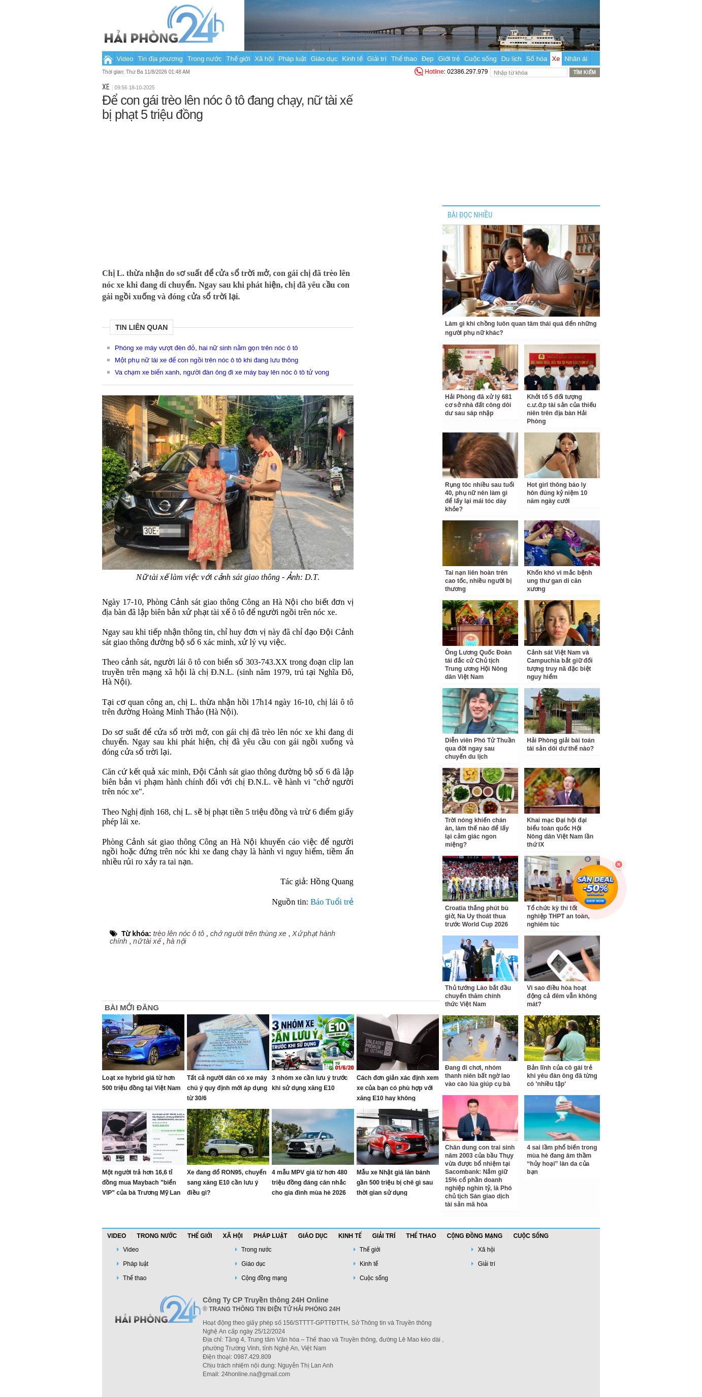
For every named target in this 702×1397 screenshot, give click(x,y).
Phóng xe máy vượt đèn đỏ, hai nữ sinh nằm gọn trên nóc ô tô (206, 348)
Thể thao (404, 59)
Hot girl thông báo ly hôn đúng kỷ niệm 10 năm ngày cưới (557, 493)
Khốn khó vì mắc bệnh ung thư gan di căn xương (559, 581)
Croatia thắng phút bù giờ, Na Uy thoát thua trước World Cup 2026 (476, 916)
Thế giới (238, 59)
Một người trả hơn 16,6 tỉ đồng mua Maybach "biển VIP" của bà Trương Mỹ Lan (141, 1182)
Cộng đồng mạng (475, 1235)
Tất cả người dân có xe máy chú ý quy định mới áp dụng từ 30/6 (227, 1088)
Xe (556, 59)
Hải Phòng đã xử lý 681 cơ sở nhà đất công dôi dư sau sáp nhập (478, 405)
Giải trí (377, 59)
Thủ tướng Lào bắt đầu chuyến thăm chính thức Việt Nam (478, 996)
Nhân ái (575, 59)
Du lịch (511, 59)
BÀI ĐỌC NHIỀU (470, 215)
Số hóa (537, 59)
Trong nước (204, 59)
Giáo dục (324, 59)
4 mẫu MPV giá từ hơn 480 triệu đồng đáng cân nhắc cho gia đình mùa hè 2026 (309, 1182)
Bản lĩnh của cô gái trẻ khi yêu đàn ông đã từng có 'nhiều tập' (562, 1076)
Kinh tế (352, 59)
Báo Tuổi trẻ (332, 902)
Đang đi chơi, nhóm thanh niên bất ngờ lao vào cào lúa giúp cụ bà (477, 1076)
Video (125, 59)
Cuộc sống (480, 59)
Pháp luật (292, 59)
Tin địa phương (160, 59)
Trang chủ (108, 58)
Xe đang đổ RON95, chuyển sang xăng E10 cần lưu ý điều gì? (227, 1182)
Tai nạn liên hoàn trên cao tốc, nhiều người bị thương (478, 581)
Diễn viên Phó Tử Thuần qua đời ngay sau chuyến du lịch (480, 748)
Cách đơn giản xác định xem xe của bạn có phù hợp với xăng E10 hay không (398, 1088)
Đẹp (428, 59)
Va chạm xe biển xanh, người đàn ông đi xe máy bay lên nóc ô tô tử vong (222, 372)
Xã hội (264, 59)
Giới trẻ (449, 59)
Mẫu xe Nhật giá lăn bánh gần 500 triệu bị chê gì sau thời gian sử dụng (395, 1182)
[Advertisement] (228, 192)
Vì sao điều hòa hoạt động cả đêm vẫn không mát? (562, 996)
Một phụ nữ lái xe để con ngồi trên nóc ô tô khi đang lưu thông (206, 360)
